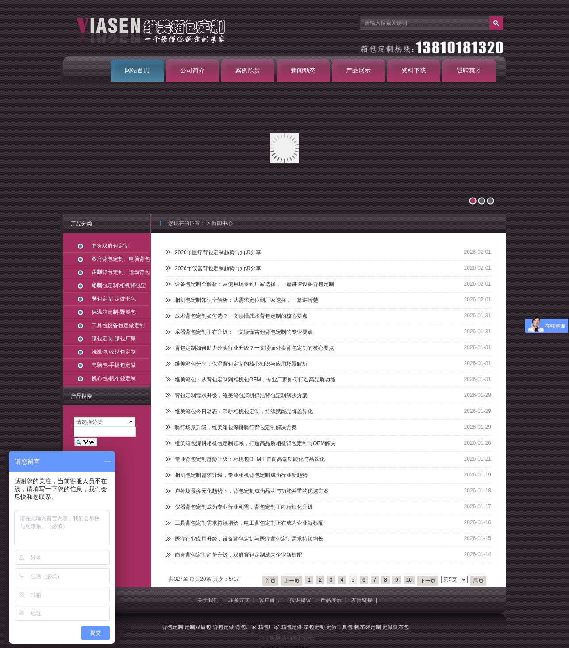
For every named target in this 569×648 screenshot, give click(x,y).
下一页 (428, 581)
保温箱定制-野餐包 (114, 312)
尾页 (478, 581)
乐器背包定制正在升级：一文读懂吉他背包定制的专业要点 (244, 332)
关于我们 (208, 600)
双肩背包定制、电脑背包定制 (121, 261)
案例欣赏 (247, 70)
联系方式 (239, 600)
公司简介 (192, 70)
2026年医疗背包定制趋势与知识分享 (218, 252)
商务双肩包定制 (110, 246)
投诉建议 (300, 600)
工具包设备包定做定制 (118, 325)
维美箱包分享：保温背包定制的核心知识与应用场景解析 (241, 364)
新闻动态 (303, 70)
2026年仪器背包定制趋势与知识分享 (218, 268)
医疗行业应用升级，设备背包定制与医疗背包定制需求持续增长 (249, 539)
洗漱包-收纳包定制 (114, 352)
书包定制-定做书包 (114, 299)
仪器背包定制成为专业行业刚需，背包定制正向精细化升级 (244, 507)
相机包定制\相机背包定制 (119, 287)
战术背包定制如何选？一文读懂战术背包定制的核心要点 (241, 316)
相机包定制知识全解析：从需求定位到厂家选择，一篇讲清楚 (246, 300)
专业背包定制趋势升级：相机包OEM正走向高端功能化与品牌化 (250, 459)
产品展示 (358, 70)
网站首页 (137, 70)
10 (409, 580)
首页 (270, 581)
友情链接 (362, 600)
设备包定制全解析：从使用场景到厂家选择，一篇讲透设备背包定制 (254, 284)
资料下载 (413, 70)
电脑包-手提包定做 (114, 365)
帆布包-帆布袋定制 (114, 378)
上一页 (292, 581)
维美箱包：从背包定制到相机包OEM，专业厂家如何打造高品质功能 (255, 380)
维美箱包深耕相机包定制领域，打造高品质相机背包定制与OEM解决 (255, 443)
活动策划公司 (297, 638)
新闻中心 (222, 223)
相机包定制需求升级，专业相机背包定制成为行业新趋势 (241, 475)
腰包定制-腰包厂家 (114, 338)
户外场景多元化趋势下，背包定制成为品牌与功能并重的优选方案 (252, 491)
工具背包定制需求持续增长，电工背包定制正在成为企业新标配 (249, 523)
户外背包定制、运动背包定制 (121, 274)
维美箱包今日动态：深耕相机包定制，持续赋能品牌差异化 (244, 411)
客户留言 (269, 600)
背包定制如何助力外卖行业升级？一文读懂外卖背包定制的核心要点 (254, 348)
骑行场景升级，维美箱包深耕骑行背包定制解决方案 (236, 427)
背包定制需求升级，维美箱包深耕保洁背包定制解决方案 (241, 396)
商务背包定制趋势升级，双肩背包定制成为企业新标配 (238, 555)
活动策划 (269, 638)
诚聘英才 (469, 70)
